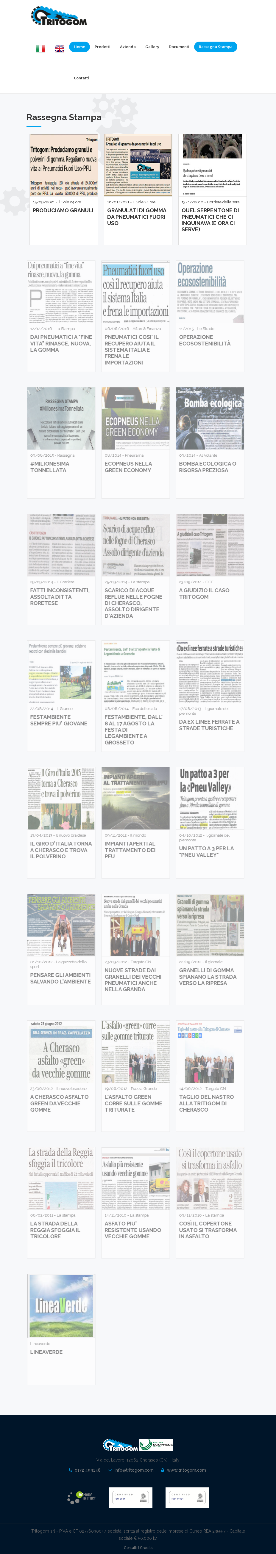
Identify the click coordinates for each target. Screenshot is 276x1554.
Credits (146, 1548)
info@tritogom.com (134, 1470)
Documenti (179, 46)
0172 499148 (88, 1470)
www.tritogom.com (186, 1470)
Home (79, 46)
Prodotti (102, 46)
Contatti (81, 78)
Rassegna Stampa (216, 46)
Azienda (128, 46)
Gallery (152, 46)
